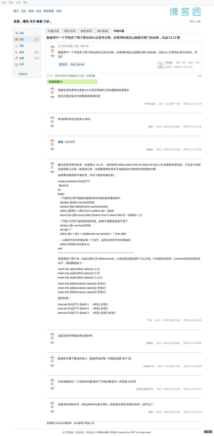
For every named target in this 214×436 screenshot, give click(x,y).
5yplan (149, 149)
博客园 (113, 432)
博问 (21, 39)
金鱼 (150, 412)
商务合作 (91, 432)
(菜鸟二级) (174, 366)
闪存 (21, 33)
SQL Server (77, 64)
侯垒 (150, 126)
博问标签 (102, 30)
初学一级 (180, 62)
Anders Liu (148, 366)
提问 (36, 39)
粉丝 (31, 10)
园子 (16, 10)
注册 (46, 21)
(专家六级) (174, 320)
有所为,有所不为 (145, 389)
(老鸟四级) (174, 126)
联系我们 (80, 432)
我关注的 (70, 30)
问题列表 (53, 30)
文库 (21, 64)
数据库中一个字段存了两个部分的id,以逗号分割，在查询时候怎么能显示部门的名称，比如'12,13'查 (113, 37)
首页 (4, 2)
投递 (36, 52)
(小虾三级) (174, 149)
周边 (25, 2)
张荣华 (149, 343)
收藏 (21, 58)
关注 (23, 10)
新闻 (11, 2)
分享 (199, 76)
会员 (18, 2)
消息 (59, 10)
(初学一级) (174, 103)
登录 (32, 21)
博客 (21, 45)
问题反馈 (22, 74)
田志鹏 (168, 62)
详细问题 (119, 30)
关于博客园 (68, 432)
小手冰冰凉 (149, 103)
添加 (36, 58)
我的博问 (86, 30)
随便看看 (48, 10)
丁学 (149, 320)
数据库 (63, 64)
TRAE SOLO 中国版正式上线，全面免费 (74, 76)
